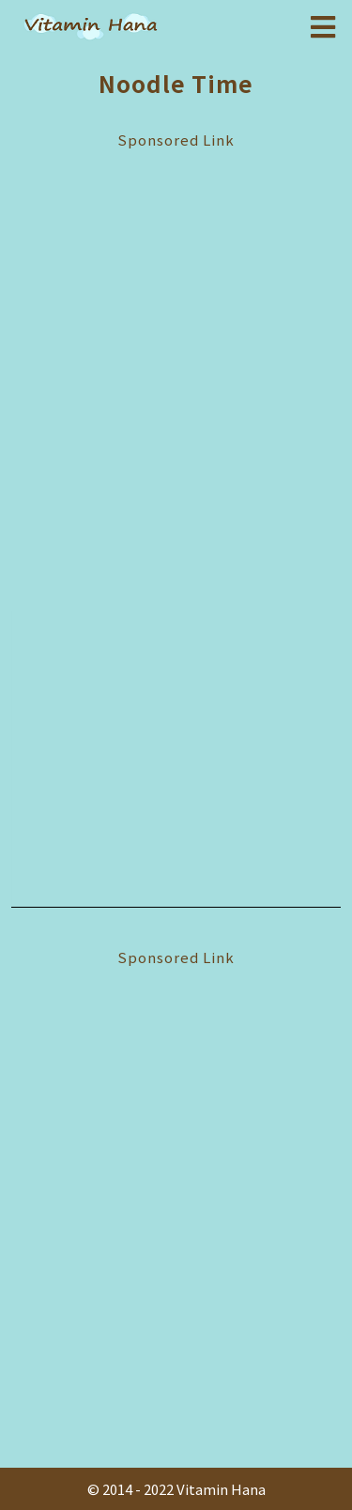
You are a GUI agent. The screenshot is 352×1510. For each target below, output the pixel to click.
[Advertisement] (176, 365)
